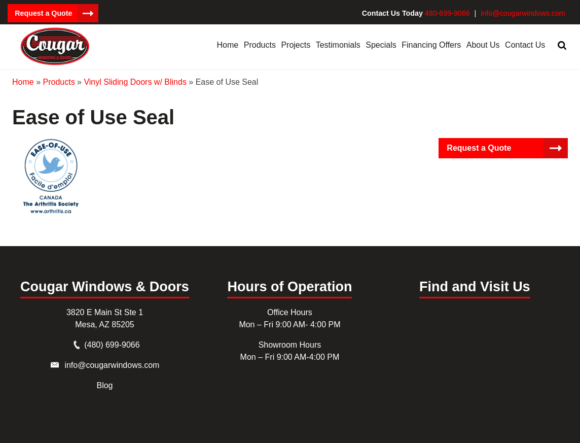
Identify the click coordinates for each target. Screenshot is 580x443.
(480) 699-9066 (111, 344)
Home (23, 81)
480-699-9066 (449, 13)
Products (59, 81)
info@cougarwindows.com (523, 13)
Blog (104, 385)
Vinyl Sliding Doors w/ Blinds (135, 81)
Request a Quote (43, 13)
